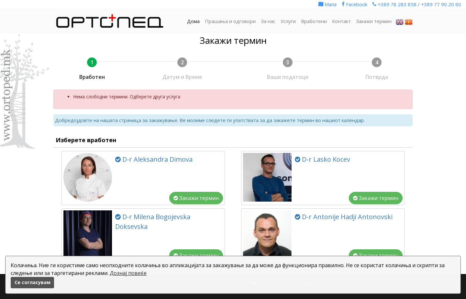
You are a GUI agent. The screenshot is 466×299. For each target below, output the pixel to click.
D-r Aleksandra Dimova (154, 159)
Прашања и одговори (230, 21)
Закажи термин (196, 198)
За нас (268, 21)
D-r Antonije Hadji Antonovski (344, 216)
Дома (193, 21)
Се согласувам (32, 282)
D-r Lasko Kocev (322, 159)
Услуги (288, 21)
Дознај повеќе (128, 273)
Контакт (341, 21)
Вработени (314, 21)
